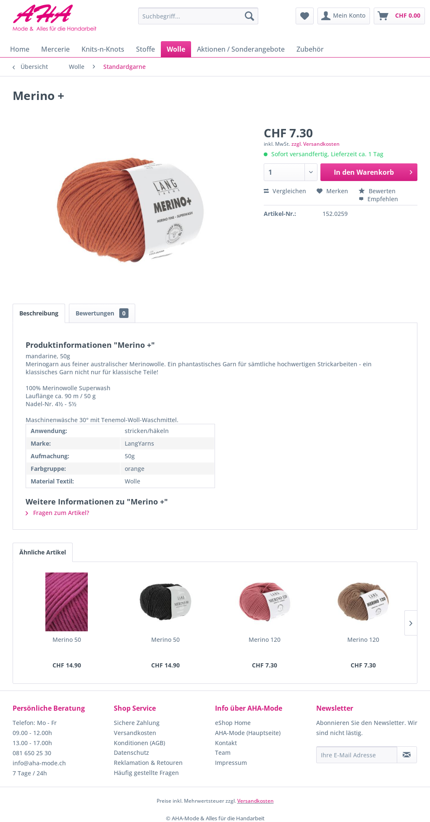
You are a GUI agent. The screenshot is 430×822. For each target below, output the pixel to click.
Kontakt (226, 743)
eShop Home (233, 723)
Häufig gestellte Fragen (146, 773)
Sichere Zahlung (137, 723)
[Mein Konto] (343, 16)
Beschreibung (38, 313)
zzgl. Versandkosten (315, 143)
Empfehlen (378, 199)
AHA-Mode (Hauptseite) (248, 733)
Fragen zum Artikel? (57, 513)
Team (223, 752)
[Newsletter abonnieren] (407, 754)
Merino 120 (265, 639)
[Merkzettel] (305, 16)
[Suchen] (249, 16)
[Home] (19, 49)
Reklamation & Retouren (148, 763)
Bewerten (377, 191)
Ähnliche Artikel (42, 552)
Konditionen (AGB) (139, 743)
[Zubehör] (310, 49)
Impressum (231, 763)
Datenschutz (131, 752)
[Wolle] (176, 49)
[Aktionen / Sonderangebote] (241, 49)
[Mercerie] (55, 49)
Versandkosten (135, 733)
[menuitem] (198, 16)
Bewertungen (102, 313)
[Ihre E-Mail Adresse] (356, 754)
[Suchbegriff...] (198, 16)
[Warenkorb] (399, 16)
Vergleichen (285, 191)
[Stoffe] (145, 49)
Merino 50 (66, 639)
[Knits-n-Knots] (103, 49)
